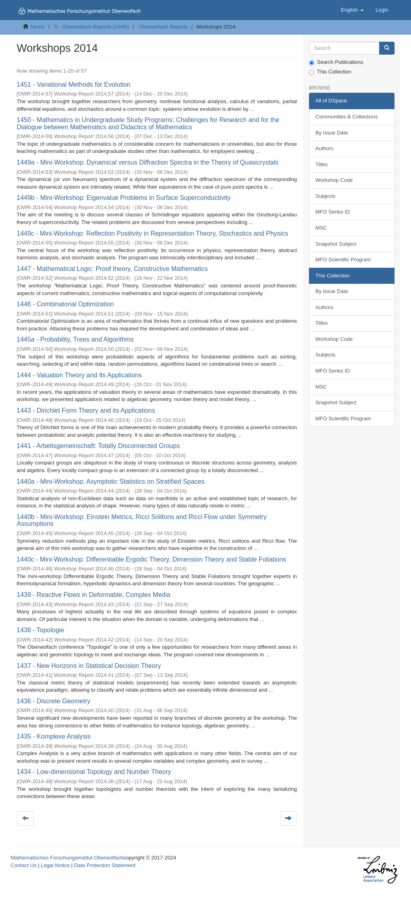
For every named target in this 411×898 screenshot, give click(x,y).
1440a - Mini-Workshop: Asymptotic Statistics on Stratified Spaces (110, 481)
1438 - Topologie (40, 630)
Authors (324, 148)
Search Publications (336, 62)
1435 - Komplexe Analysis (54, 736)
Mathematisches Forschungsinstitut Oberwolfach (67, 858)
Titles (321, 164)
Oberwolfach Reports (163, 27)
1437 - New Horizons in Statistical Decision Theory (89, 665)
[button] (352, 10)
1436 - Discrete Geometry (53, 701)
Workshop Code (334, 180)
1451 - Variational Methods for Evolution (74, 84)
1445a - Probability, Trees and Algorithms (75, 339)
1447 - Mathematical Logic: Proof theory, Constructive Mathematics (112, 268)
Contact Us (24, 865)
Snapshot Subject (335, 244)
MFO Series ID (332, 212)
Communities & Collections (346, 117)
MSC (321, 228)
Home (38, 27)
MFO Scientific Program (343, 260)
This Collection (330, 72)
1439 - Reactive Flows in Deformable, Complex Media (93, 594)
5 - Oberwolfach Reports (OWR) (92, 27)
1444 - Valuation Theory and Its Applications (79, 375)
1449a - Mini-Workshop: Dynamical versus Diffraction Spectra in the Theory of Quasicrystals (148, 162)
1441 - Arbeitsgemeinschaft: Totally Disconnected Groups (98, 445)
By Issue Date (331, 133)
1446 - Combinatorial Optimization (65, 304)
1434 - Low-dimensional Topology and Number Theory (94, 771)
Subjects (325, 196)
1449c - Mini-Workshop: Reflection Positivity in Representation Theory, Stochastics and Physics (152, 233)
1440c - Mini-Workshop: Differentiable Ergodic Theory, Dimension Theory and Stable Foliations (151, 559)
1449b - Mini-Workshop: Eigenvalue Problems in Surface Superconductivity (124, 197)
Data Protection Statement (104, 865)
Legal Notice (55, 865)
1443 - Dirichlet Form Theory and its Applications (86, 410)
